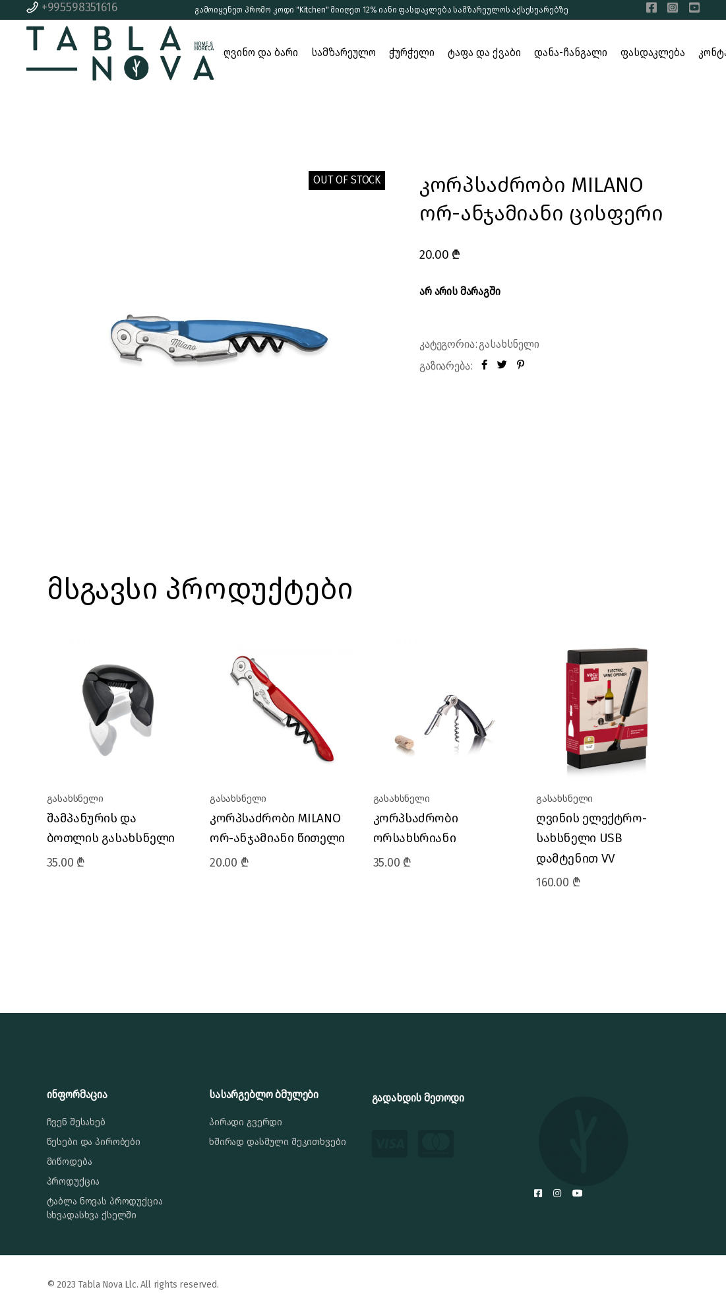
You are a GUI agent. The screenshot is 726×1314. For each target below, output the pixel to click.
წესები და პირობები (93, 1142)
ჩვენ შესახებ (76, 1122)
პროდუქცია (73, 1181)
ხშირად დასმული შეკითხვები (277, 1142)
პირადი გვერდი (245, 1122)
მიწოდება (69, 1161)
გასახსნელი (509, 344)
